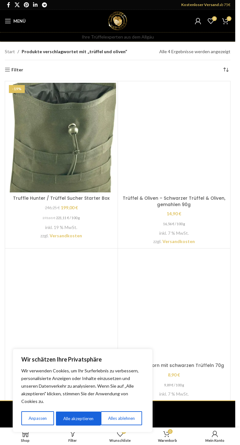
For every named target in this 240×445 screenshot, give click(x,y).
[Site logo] (117, 20)
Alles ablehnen (76, 418)
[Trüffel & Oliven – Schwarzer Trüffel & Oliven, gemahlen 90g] (174, 137)
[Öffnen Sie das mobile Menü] (15, 21)
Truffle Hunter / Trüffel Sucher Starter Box (61, 198)
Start (10, 51)
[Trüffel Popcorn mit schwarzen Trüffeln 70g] (174, 305)
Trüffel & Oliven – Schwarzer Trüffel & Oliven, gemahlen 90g (173, 201)
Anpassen (37, 418)
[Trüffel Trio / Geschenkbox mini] (61, 305)
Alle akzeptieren (122, 418)
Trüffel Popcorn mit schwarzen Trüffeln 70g (174, 365)
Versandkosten (66, 235)
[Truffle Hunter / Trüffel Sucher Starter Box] (61, 137)
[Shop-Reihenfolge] (225, 70)
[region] (83, 391)
